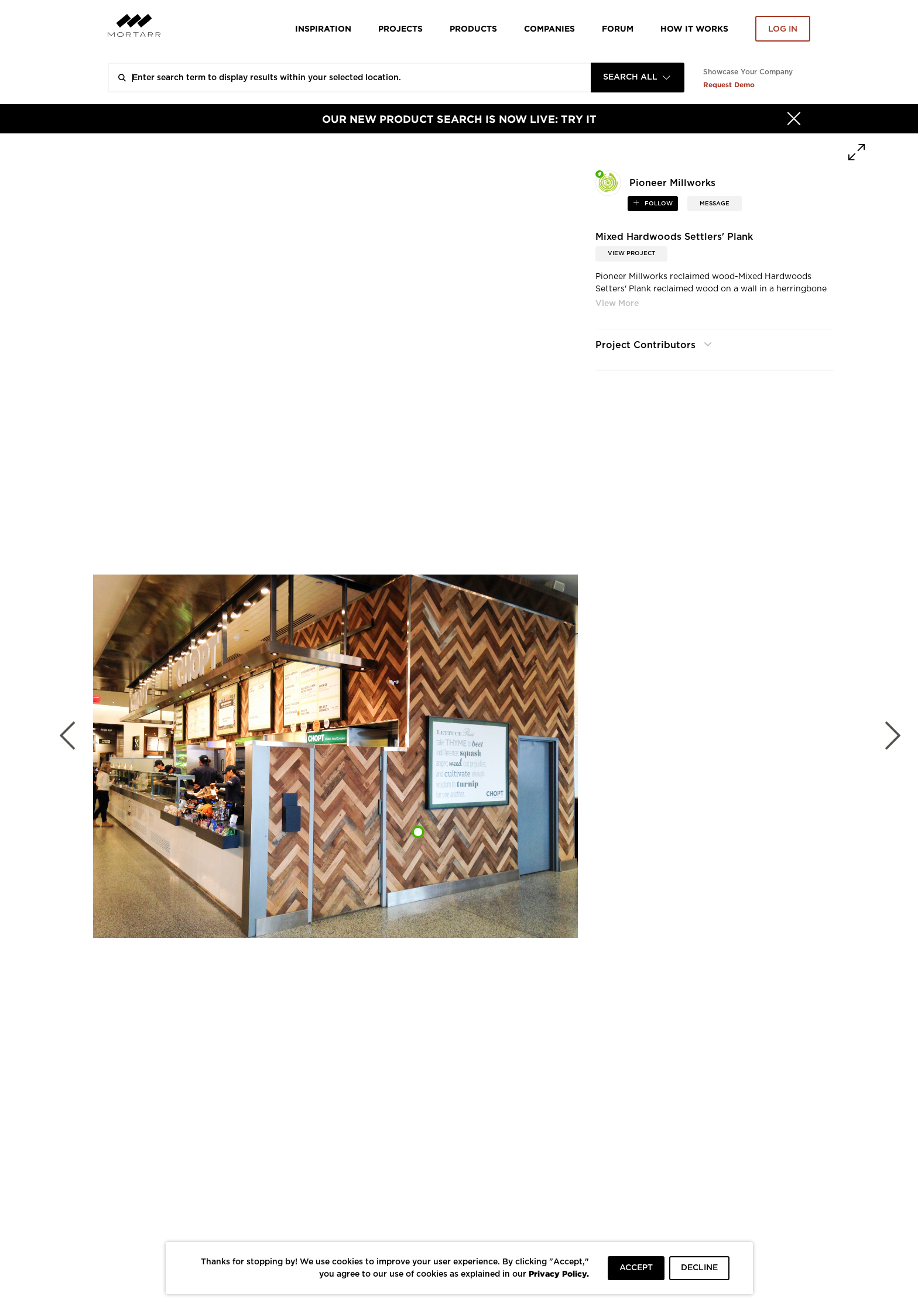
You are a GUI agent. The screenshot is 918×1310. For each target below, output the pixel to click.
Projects (400, 28)
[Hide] (793, 118)
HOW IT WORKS (694, 28)
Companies (549, 28)
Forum (617, 28)
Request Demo (729, 84)
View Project (631, 253)
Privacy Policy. (559, 1273)
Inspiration (323, 28)
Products (473, 28)
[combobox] (637, 77)
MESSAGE (714, 204)
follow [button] (658, 204)
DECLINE (699, 1268)
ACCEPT (636, 1268)
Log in (782, 29)
